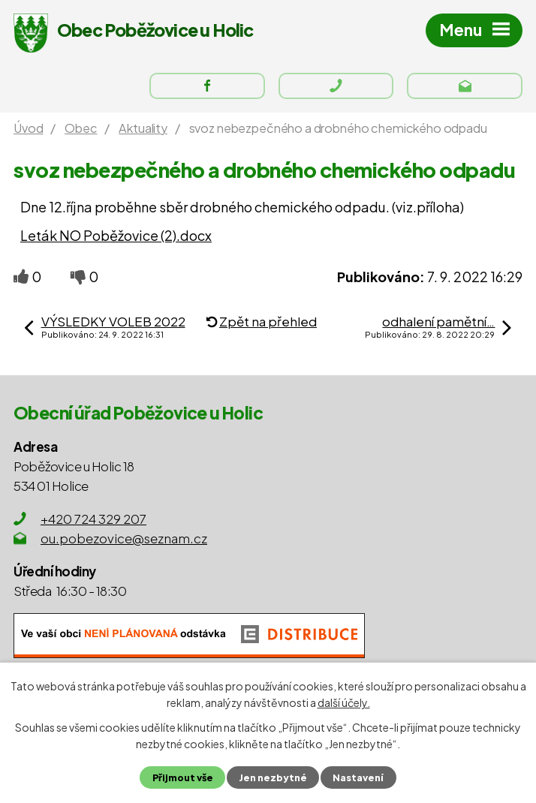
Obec (81, 128)
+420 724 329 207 (93, 518)
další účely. (344, 702)
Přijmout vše (182, 777)
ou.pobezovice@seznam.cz (124, 538)
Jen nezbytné (273, 777)
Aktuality (143, 128)
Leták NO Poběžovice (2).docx (116, 235)
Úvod (28, 128)
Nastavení (358, 777)
